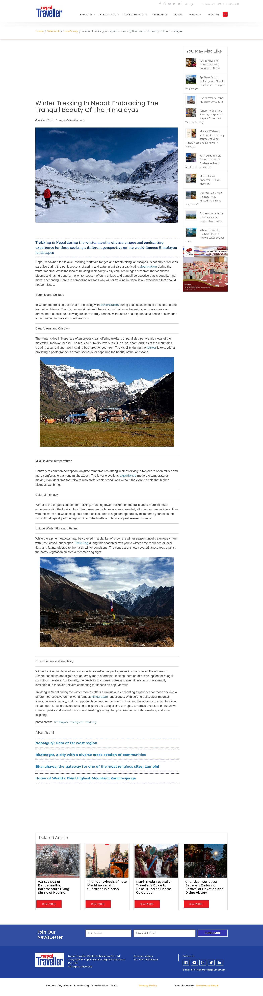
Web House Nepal (207, 985)
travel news (159, 14)
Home (39, 31)
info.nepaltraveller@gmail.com (208, 969)
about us (213, 14)
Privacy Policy (148, 985)
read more (49, 904)
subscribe (213, 933)
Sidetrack (53, 31)
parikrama (195, 14)
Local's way (70, 31)
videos (178, 14)
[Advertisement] (107, 72)
